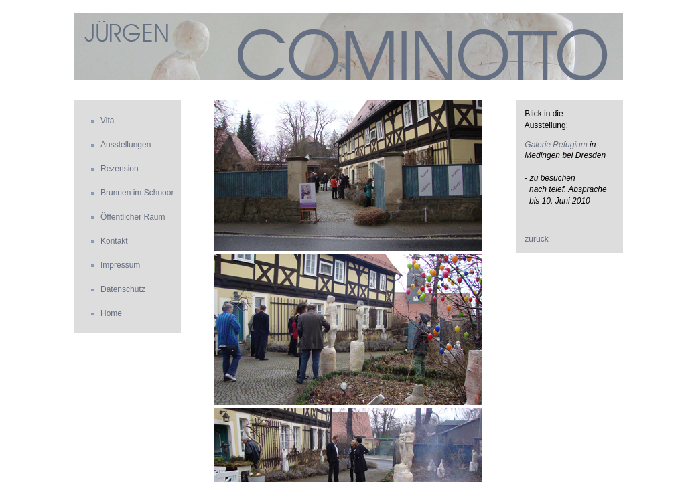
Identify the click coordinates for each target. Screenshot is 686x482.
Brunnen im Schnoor (137, 192)
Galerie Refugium (556, 144)
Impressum (120, 265)
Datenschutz (122, 289)
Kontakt (114, 241)
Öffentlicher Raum (132, 217)
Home (111, 313)
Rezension (119, 168)
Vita (107, 120)
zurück (536, 239)
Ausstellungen (125, 144)
